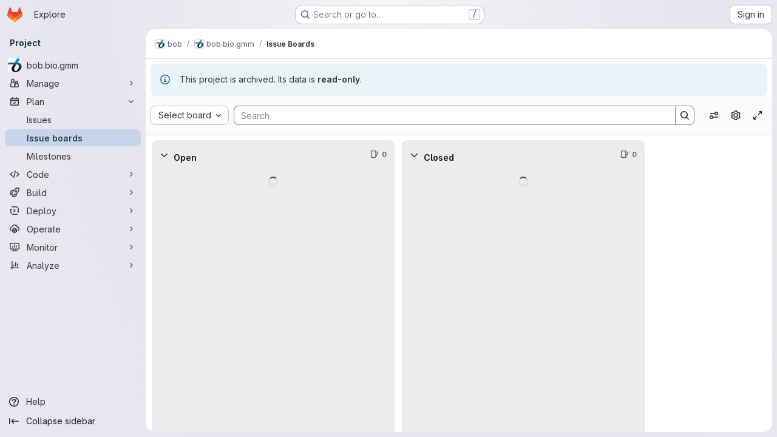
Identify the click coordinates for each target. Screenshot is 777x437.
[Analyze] (73, 265)
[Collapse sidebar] (73, 421)
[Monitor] (73, 247)
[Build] (73, 192)
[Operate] (73, 228)
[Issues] (73, 119)
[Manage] (73, 83)
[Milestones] (73, 155)
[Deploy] (73, 210)
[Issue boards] (73, 137)
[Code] (73, 174)
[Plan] (73, 101)
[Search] (448, 115)
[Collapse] (164, 154)
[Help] (73, 401)
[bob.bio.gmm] (73, 64)
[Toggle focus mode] (757, 115)
